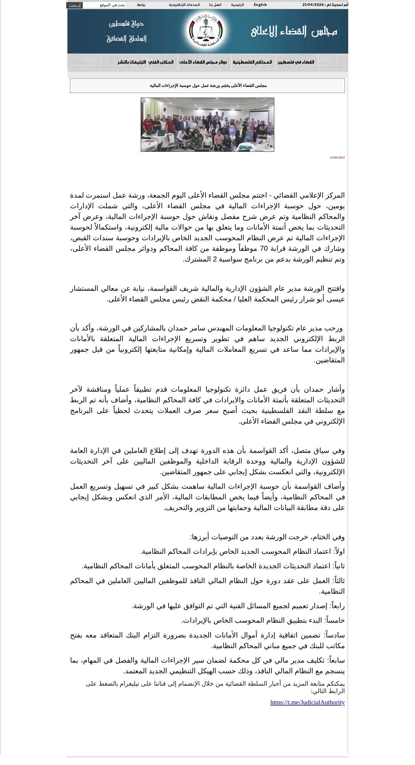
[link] (307, 702)
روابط (141, 4)
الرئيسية (237, 4)
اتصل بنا (215, 4)
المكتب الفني (162, 61)
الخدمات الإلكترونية (184, 4)
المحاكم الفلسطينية (253, 61)
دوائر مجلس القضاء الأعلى (204, 61)
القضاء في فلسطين (297, 61)
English (260, 4)
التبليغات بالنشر (131, 62)
